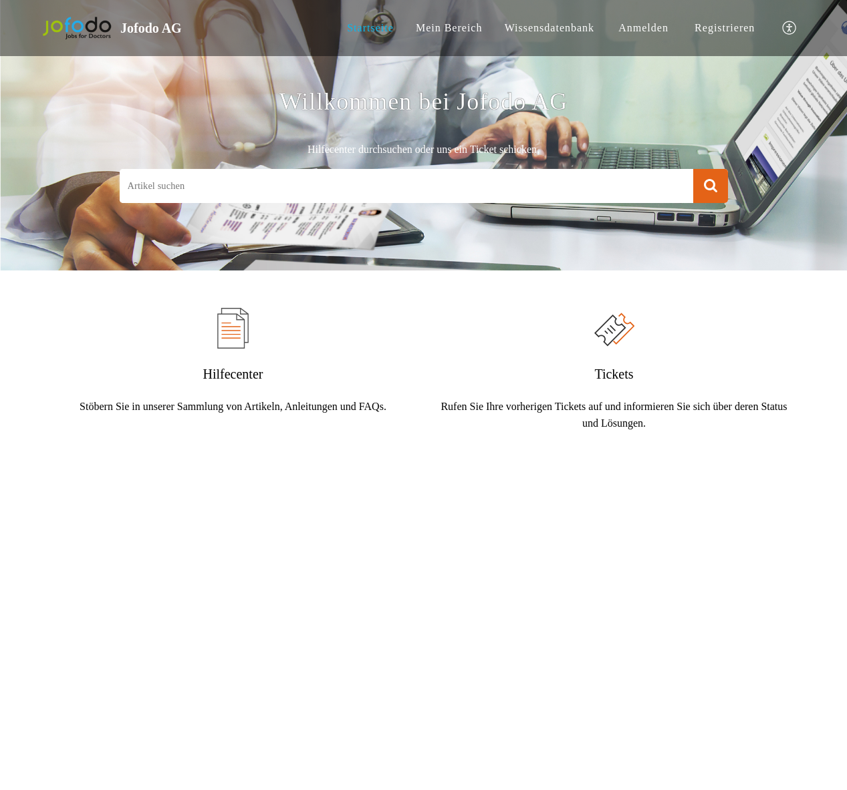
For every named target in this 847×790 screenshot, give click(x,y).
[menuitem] (370, 28)
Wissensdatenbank (549, 27)
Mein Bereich (449, 27)
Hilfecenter (233, 374)
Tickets (613, 374)
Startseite (370, 27)
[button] (790, 28)
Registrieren (725, 27)
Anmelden (643, 27)
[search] (406, 186)
